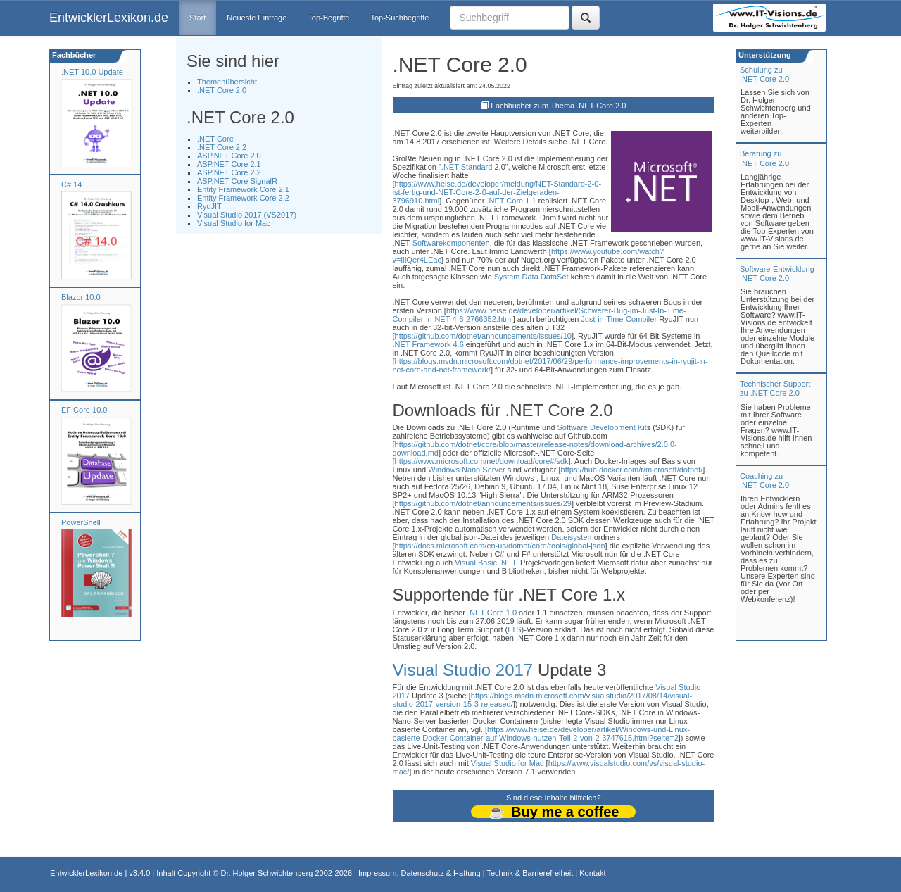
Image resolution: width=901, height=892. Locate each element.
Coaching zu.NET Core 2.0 (764, 480)
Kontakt (592, 873)
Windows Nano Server (466, 469)
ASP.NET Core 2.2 (229, 172)
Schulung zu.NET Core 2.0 (764, 74)
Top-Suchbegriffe (399, 17)
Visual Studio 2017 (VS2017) (246, 215)
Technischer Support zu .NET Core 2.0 (775, 388)
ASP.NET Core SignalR (237, 181)
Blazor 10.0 (81, 297)
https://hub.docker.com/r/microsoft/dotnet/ (632, 469)
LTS (514, 629)
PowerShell (81, 522)
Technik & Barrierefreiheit (529, 873)
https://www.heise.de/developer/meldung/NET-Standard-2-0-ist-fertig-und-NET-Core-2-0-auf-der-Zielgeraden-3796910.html (497, 192)
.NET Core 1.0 (492, 612)
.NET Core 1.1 (511, 200)
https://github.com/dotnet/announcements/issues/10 (483, 336)
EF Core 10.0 (84, 410)
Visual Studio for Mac (233, 223)
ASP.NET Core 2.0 (229, 155)
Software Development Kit (601, 427)
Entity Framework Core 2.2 (243, 198)
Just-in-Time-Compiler (619, 319)
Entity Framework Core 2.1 (243, 189)
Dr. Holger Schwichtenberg (267, 873)
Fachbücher (73, 55)
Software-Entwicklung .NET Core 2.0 (777, 273)
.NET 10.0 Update (92, 72)
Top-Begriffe (328, 17)
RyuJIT (209, 206)
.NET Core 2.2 (221, 147)
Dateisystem (572, 537)
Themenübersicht (227, 81)
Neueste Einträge (256, 17)
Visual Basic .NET (485, 562)
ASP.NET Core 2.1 (229, 164)
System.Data (516, 276)
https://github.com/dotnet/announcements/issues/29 (483, 503)
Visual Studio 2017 (463, 669)
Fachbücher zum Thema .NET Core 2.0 (558, 105)
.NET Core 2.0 (221, 90)
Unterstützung (763, 55)
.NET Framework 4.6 (428, 344)
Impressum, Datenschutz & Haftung (419, 873)
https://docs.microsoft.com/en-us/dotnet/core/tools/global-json (500, 545)
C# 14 (71, 184)
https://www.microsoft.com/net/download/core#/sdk (482, 461)
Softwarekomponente (449, 243)
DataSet (555, 276)
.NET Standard (467, 167)
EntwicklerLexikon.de (108, 18)
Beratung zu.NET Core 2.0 (764, 158)
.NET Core (215, 138)
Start (197, 17)
